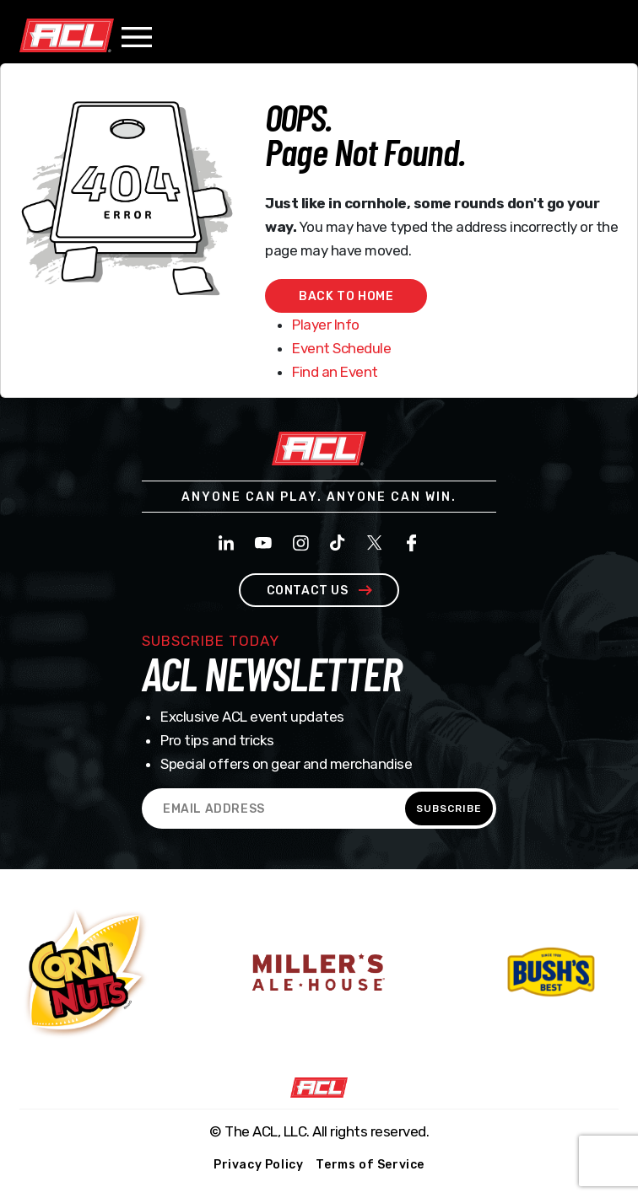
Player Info (326, 324)
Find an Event (335, 371)
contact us (319, 590)
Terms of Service (370, 1165)
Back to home (346, 296)
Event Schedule (341, 348)
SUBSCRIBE (449, 808)
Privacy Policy (258, 1165)
